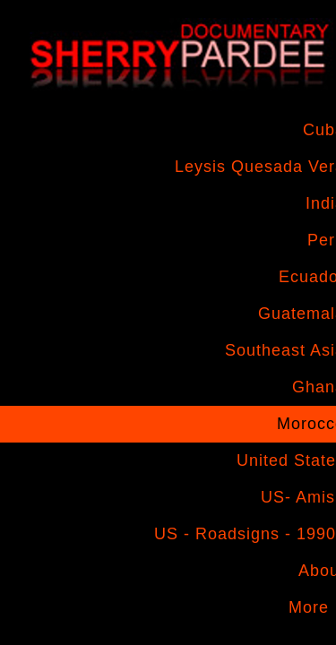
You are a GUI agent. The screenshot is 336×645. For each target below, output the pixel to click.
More (309, 607)
